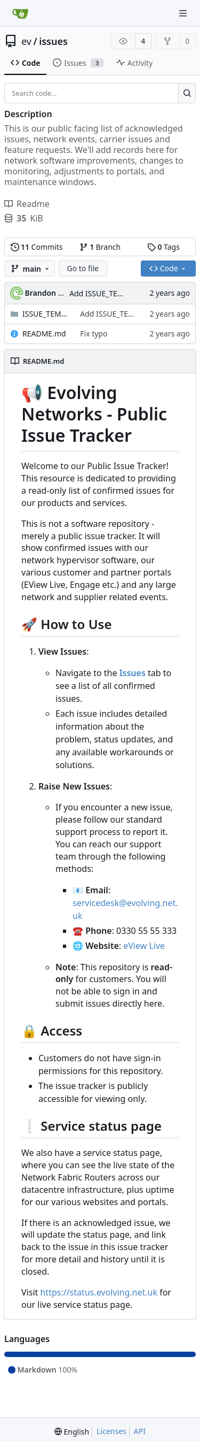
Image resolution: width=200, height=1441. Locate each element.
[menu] (71, 1432)
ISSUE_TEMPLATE (45, 314)
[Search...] (187, 93)
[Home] (20, 13)
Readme (27, 203)
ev (26, 41)
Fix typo (93, 333)
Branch (100, 247)
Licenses (111, 1431)
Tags (163, 247)
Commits (37, 247)
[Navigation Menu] (184, 13)
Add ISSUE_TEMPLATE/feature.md (138, 314)
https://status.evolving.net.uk (98, 1292)
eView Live (144, 946)
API (140, 1431)
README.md (44, 333)
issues (53, 41)
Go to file (83, 268)
